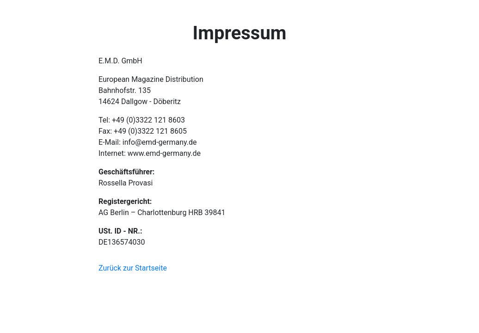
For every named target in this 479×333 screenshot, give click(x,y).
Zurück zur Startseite (132, 268)
